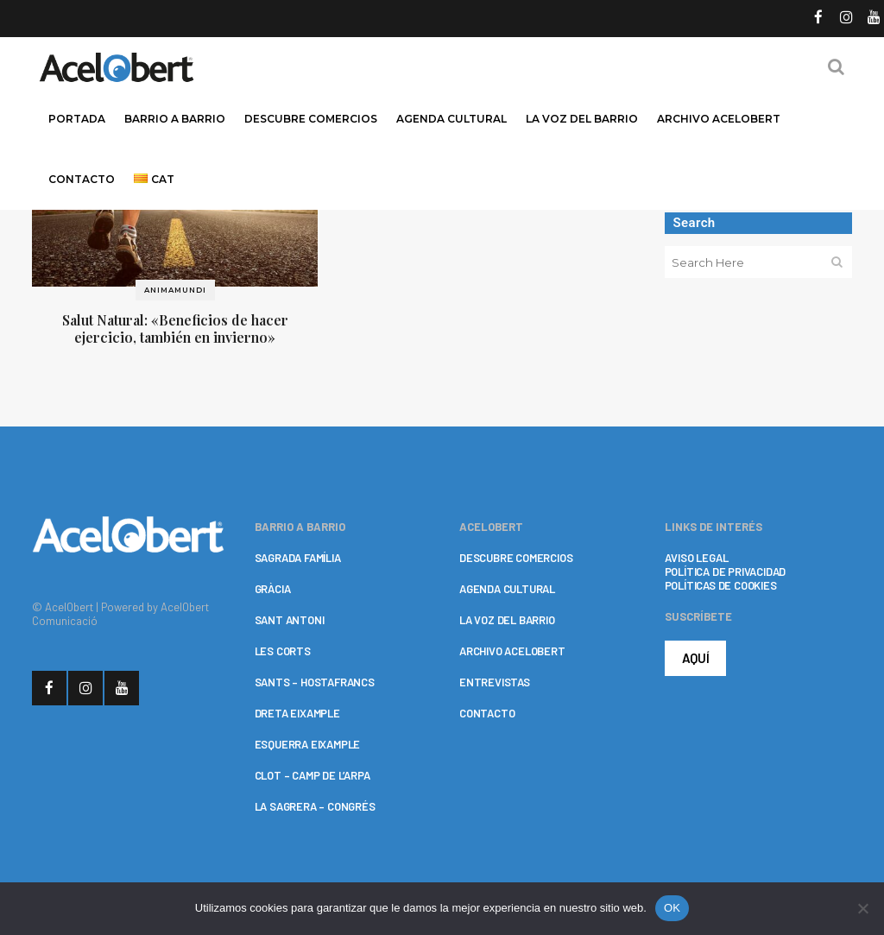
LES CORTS (283, 651)
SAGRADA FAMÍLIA (298, 558)
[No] (862, 908)
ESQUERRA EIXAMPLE (308, 744)
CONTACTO (487, 713)
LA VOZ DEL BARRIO (507, 620)
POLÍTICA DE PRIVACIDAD (725, 571)
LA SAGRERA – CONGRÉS (315, 806)
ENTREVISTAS (494, 682)
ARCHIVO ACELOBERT (512, 651)
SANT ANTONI (290, 620)
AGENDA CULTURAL (507, 589)
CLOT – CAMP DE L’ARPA (312, 775)
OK (672, 907)
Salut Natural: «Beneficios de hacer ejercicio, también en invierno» (175, 328)
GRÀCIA (273, 589)
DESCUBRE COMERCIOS (515, 558)
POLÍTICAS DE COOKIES (721, 585)
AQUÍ (696, 658)
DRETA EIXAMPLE (297, 713)
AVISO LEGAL (697, 558)
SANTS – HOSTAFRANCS (315, 682)
